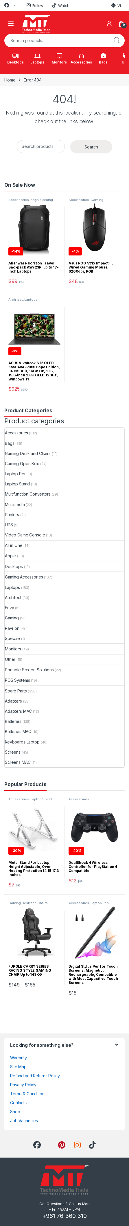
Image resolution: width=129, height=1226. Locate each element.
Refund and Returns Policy (35, 1075)
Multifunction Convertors (28, 494)
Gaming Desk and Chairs (28, 453)
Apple (10, 555)
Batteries (13, 721)
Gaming (12, 617)
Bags (103, 58)
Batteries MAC (18, 731)
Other (10, 659)
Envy (9, 607)
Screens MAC (17, 762)
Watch (60, 5)
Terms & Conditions (28, 1093)
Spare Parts (16, 690)
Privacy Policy (23, 1084)
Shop (15, 1111)
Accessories (81, 58)
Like (11, 5)
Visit (118, 5)
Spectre (12, 638)
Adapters (13, 701)
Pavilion (12, 628)
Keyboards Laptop (22, 741)
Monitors (59, 58)
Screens (13, 752)
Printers (12, 514)
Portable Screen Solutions (29, 669)
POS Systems (17, 680)
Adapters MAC (18, 711)
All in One (14, 545)
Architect (15, 300)
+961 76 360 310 (64, 1215)
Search (116, 40)
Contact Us (20, 1102)
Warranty (18, 1057)
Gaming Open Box (22, 463)
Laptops (37, 58)
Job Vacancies (24, 1120)
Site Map (18, 1066)
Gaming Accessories (86, 201)
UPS (9, 524)
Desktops (15, 58)
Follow (35, 5)
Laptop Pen (16, 473)
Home (9, 79)
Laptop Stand (17, 483)
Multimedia (15, 504)
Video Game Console (25, 534)
